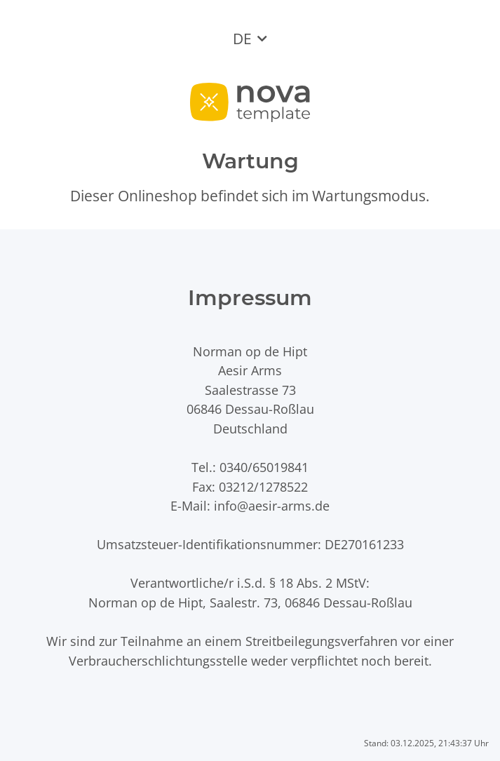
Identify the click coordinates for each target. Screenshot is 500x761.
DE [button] (242, 38)
